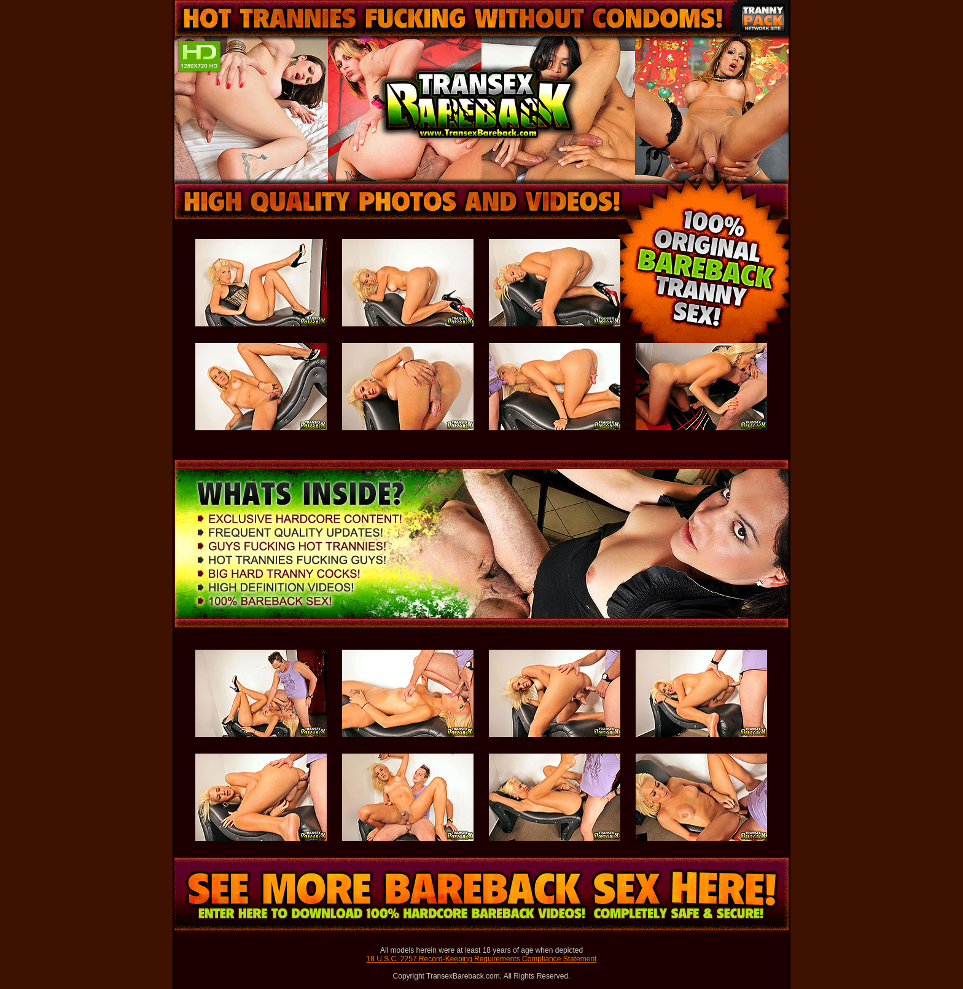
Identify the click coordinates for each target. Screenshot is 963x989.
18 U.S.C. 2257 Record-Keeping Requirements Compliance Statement (482, 959)
